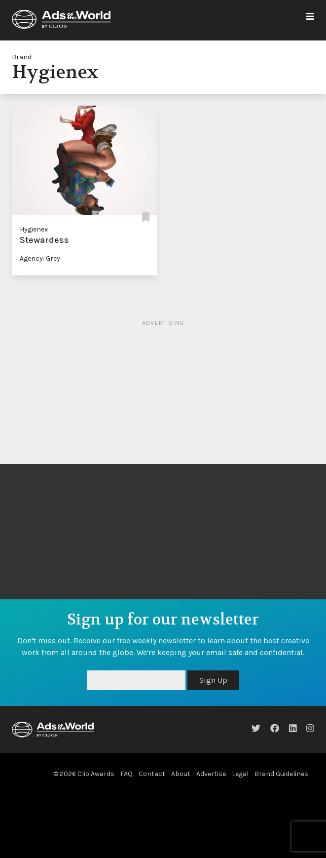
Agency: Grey (40, 258)
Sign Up (213, 680)
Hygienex (34, 229)
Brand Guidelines (281, 774)
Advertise (211, 774)
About (180, 774)
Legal (240, 774)
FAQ (126, 774)
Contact (152, 774)
